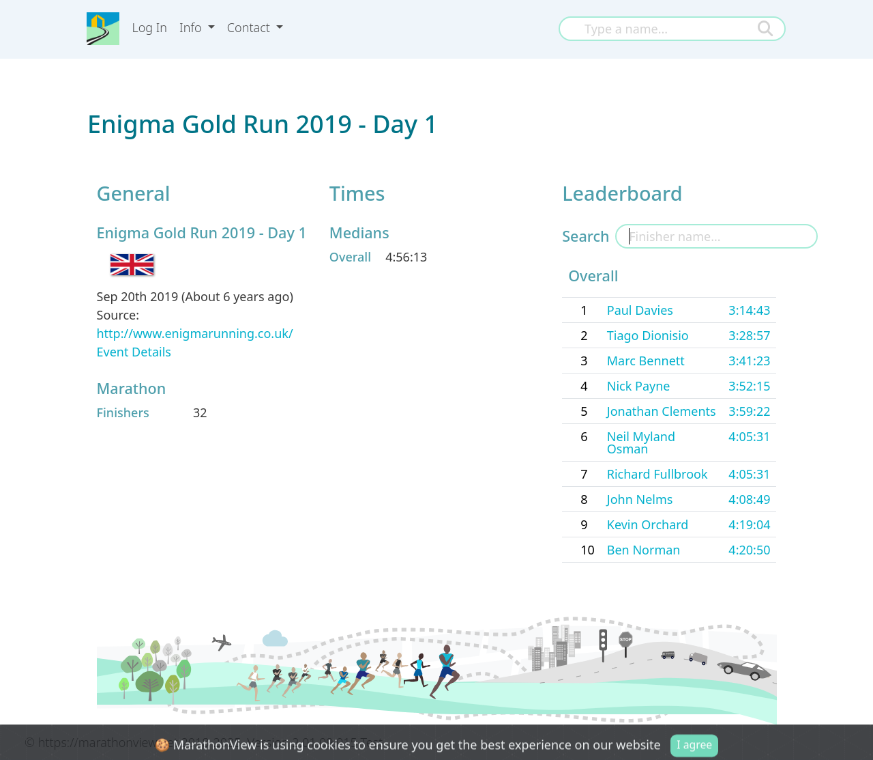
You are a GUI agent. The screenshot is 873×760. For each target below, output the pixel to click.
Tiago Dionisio (648, 335)
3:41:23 (749, 360)
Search (585, 236)
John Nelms (640, 499)
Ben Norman (644, 549)
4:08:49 (749, 499)
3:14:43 (749, 310)
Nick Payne (638, 386)
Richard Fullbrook (657, 474)
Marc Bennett (646, 360)
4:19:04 (749, 524)
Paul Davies (640, 310)
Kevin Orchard (648, 524)
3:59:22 (749, 411)
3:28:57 (749, 335)
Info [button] (192, 27)
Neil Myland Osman (641, 442)
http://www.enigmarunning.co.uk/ (195, 333)
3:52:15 (749, 386)
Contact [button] (250, 27)
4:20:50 (749, 549)
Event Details (134, 351)
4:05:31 (749, 436)
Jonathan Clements (661, 411)
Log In (149, 27)
